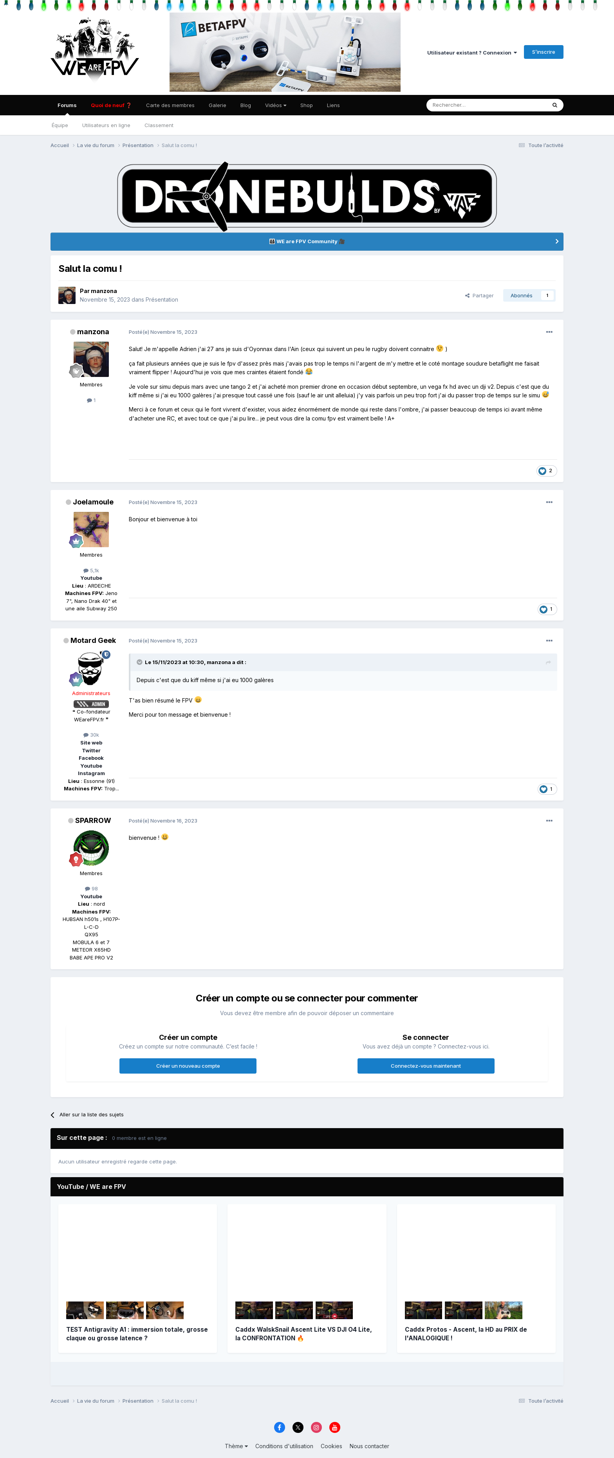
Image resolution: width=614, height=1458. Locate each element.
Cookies (331, 1446)
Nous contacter (369, 1446)
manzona (104, 291)
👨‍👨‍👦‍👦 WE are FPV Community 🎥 (307, 241)
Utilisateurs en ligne (106, 125)
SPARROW (93, 820)
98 (91, 888)
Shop (306, 105)
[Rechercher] (459, 105)
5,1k (91, 570)
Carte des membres (170, 105)
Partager (479, 295)
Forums (67, 108)
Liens (333, 105)
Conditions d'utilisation (284, 1446)
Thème (236, 1446)
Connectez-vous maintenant (426, 1066)
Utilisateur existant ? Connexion (472, 52)
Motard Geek (93, 640)
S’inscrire (543, 52)
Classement (158, 125)
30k (91, 735)
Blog (245, 105)
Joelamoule (93, 502)
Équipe (60, 125)
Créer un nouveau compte (188, 1066)
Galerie (217, 105)
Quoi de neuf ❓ (111, 105)
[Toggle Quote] (140, 662)
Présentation (162, 299)
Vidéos (275, 105)
